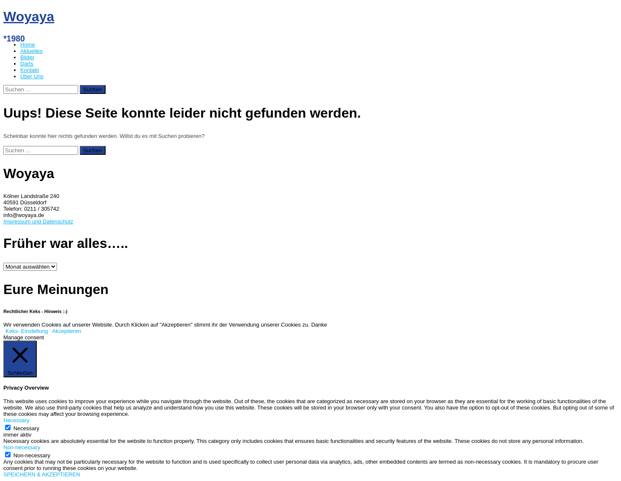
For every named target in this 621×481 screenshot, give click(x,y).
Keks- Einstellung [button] (26, 331)
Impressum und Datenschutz (38, 221)
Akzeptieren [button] (66, 331)
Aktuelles (31, 51)
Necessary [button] (16, 420)
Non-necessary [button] (21, 447)
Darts (26, 63)
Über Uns (32, 76)
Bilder (27, 57)
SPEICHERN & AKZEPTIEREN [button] (41, 474)
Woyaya (28, 16)
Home (27, 44)
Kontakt (29, 70)
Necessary (26, 428)
